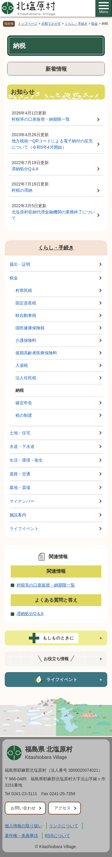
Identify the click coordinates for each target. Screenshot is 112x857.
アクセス (62, 808)
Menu (104, 8)
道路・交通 (20, 473)
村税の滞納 (22, 190)
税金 (94, 23)
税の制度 (23, 415)
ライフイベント (24, 528)
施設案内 (18, 514)
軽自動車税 (25, 315)
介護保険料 (25, 340)
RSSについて (57, 835)
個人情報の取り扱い (23, 825)
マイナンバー (22, 501)
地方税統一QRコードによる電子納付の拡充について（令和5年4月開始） (52, 144)
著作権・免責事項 (21, 835)
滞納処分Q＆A (25, 168)
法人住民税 (25, 377)
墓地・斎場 (20, 487)
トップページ (27, 23)
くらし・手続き (76, 23)
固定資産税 (25, 303)
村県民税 (23, 290)
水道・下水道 (22, 446)
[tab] (56, 637)
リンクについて (63, 825)
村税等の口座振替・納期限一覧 (41, 119)
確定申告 (23, 402)
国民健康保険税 (30, 327)
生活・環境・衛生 (26, 460)
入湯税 (21, 365)
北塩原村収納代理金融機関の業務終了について (53, 215)
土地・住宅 (20, 432)
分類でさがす (51, 23)
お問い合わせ (23, 808)
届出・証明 (20, 264)
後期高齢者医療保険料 (36, 352)
